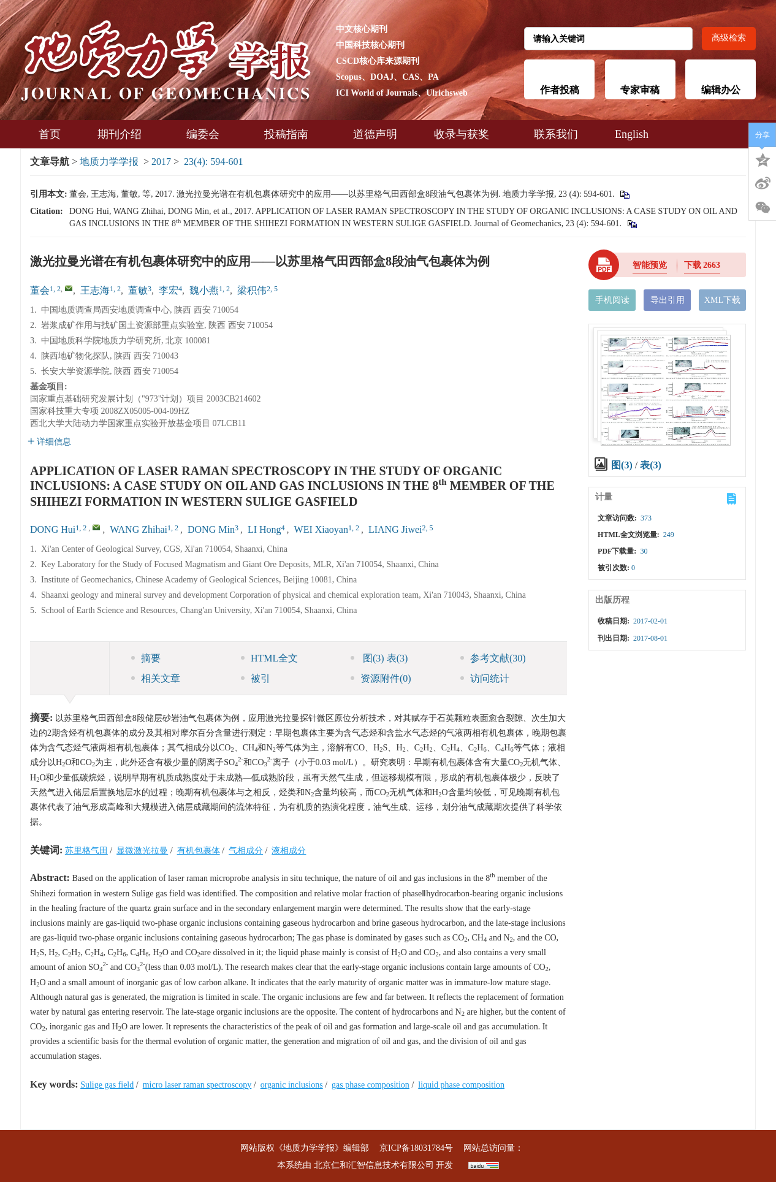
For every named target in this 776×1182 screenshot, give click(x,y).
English (632, 134)
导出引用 (667, 300)
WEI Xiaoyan (321, 529)
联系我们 (556, 134)
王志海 (95, 290)
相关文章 (155, 678)
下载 (702, 265)
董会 (40, 290)
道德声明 (375, 134)
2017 (161, 161)
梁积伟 (252, 290)
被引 (255, 678)
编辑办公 (720, 90)
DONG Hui (52, 529)
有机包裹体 (198, 850)
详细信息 (49, 441)
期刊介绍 (123, 134)
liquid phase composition (461, 1084)
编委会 (206, 134)
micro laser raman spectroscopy (197, 1084)
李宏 (168, 290)
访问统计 (484, 678)
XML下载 (722, 300)
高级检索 (729, 37)
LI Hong (264, 529)
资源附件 (381, 678)
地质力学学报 (109, 161)
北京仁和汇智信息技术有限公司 (374, 1165)
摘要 (146, 658)
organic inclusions (292, 1084)
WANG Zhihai (138, 529)
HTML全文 (269, 658)
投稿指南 (290, 134)
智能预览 (650, 265)
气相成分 (246, 850)
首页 (50, 134)
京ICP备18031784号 (416, 1148)
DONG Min (211, 529)
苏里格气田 (86, 850)
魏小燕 (204, 290)
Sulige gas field (107, 1084)
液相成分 (289, 850)
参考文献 (493, 658)
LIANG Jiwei (395, 529)
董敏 (138, 290)
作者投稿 (559, 90)
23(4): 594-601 (213, 161)
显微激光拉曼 (142, 850)
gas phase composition (370, 1084)
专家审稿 (640, 90)
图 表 (379, 658)
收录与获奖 (465, 134)
